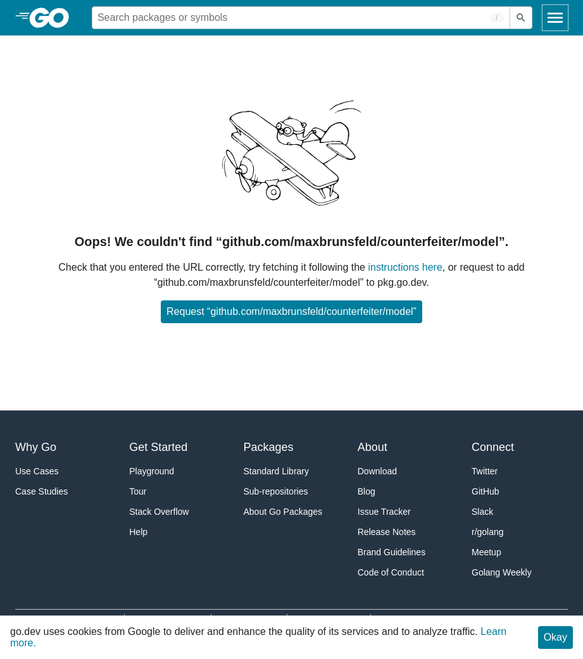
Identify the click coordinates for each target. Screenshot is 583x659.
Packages (269, 447)
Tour (137, 491)
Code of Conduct (391, 572)
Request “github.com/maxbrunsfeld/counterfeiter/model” (291, 311)
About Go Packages (283, 512)
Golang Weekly (502, 572)
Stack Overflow (159, 512)
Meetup (486, 552)
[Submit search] (521, 17)
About (372, 447)
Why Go (35, 447)
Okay (555, 637)
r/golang (488, 532)
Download (377, 471)
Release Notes (387, 532)
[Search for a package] (301, 17)
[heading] (53, 18)
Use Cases (36, 471)
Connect (493, 447)
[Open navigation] (555, 17)
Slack (482, 512)
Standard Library (277, 471)
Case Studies (41, 491)
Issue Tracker (384, 512)
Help (138, 532)
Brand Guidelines (391, 552)
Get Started (158, 447)
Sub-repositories (276, 491)
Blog (366, 491)
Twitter (485, 471)
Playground (151, 471)
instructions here (405, 267)
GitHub (485, 491)
